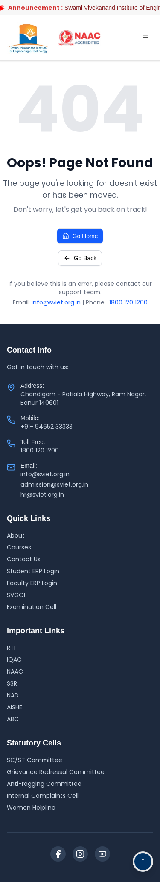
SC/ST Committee (34, 760)
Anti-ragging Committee (44, 784)
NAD (13, 695)
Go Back (80, 258)
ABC (13, 719)
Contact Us (24, 559)
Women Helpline (31, 807)
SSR (12, 683)
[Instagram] (80, 854)
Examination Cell (31, 607)
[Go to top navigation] (143, 861)
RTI (11, 647)
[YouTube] (102, 854)
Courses (19, 547)
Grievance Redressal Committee (56, 772)
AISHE (14, 707)
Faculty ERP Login (32, 583)
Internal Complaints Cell (43, 795)
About (16, 535)
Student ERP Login (33, 571)
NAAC (15, 671)
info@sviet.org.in (56, 302)
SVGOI (16, 595)
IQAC (14, 659)
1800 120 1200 (128, 302)
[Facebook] (58, 854)
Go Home (80, 236)
